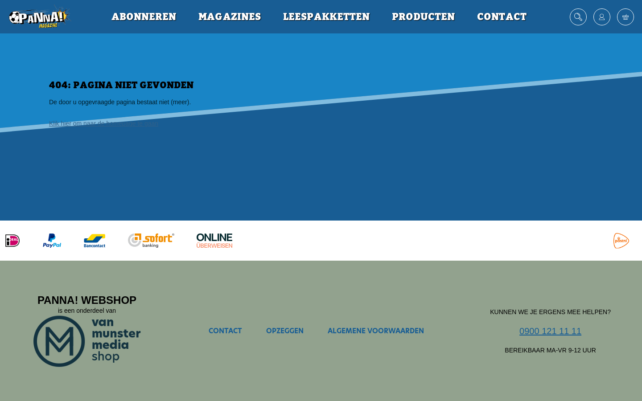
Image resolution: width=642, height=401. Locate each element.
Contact (502, 17)
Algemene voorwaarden (376, 331)
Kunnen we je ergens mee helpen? (550, 311)
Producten (423, 17)
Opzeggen (285, 331)
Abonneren (143, 17)
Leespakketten (326, 17)
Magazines (229, 17)
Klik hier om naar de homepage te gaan (103, 123)
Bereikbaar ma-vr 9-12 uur (550, 350)
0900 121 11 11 (550, 331)
